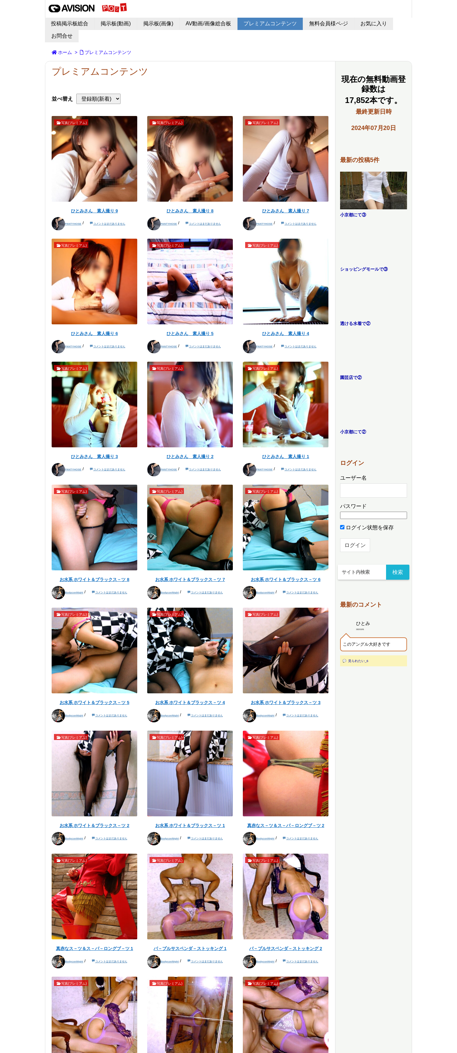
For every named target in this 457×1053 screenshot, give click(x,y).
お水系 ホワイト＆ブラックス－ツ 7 (190, 579)
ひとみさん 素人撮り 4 (285, 333)
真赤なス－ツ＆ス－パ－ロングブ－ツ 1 (94, 948)
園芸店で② (351, 377)
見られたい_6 (358, 661)
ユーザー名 (353, 478)
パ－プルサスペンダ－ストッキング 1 (190, 948)
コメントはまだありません (109, 223)
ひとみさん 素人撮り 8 (190, 210)
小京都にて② (353, 431)
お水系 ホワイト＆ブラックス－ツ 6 (285, 579)
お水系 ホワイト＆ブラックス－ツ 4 (190, 702)
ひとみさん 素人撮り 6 (94, 333)
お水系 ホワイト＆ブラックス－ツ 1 (190, 825)
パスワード (353, 506)
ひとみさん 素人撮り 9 (94, 210)
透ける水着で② (355, 323)
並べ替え (62, 99)
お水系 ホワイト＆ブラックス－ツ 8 (94, 579)
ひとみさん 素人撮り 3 (94, 456)
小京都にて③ (353, 214)
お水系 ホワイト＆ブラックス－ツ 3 (285, 702)
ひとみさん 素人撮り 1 (285, 456)
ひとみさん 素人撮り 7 (285, 210)
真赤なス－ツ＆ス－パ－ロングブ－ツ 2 (285, 825)
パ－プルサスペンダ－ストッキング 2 (285, 948)
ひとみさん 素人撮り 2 (190, 456)
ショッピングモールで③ (364, 269)
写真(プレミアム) (74, 123)
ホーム (65, 52)
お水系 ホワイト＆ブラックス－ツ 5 (94, 702)
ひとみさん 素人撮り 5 (190, 333)
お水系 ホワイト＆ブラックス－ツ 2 (94, 825)
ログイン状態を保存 (367, 527)
